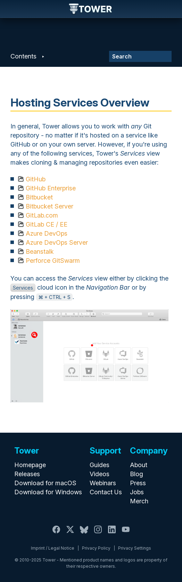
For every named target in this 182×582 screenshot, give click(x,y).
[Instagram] (98, 533)
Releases (27, 474)
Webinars (103, 483)
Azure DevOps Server (57, 242)
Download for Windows (48, 492)
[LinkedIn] (111, 533)
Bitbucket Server (49, 206)
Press (138, 483)
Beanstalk (40, 251)
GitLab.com (42, 215)
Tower (91, 9)
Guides (99, 465)
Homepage (30, 465)
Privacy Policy (96, 548)
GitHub (36, 179)
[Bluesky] (84, 533)
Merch (139, 501)
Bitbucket (39, 197)
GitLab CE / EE (46, 224)
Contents (23, 56)
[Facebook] (56, 533)
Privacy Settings (134, 548)
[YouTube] (125, 533)
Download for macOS (45, 483)
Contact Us (106, 492)
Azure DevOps (46, 233)
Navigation (11, 9)
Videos (99, 474)
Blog (136, 474)
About (138, 465)
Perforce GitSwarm (53, 260)
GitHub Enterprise (51, 188)
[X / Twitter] (70, 533)
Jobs (137, 492)
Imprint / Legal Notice (52, 548)
